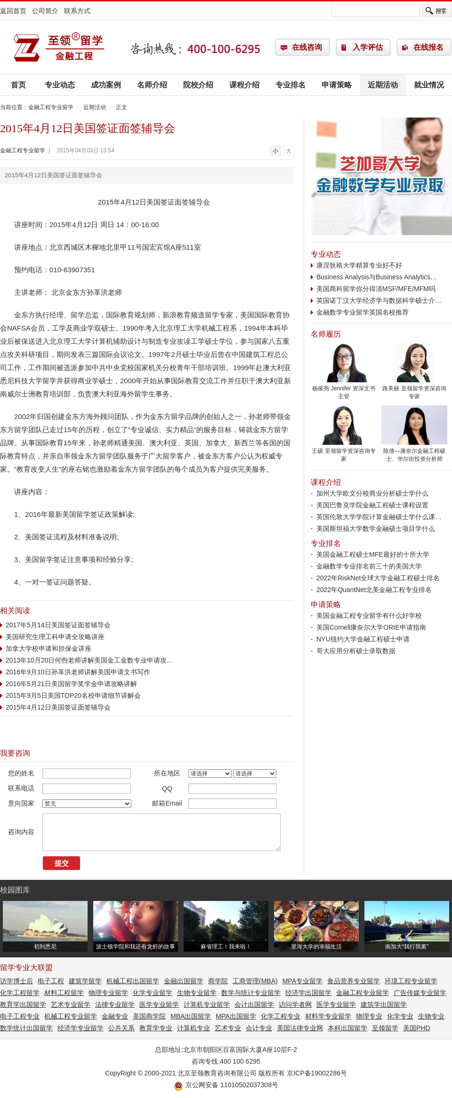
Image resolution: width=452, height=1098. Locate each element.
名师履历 (326, 334)
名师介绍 (152, 85)
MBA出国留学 (190, 1016)
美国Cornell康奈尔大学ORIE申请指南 (371, 627)
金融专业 (115, 1016)
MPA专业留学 (302, 981)
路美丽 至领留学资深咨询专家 (414, 389)
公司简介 (45, 11)
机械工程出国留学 (132, 981)
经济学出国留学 (308, 992)
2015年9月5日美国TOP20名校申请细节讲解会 (73, 695)
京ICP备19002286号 (317, 1073)
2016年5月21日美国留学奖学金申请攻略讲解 (71, 683)
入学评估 (368, 47)
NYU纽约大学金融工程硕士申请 (363, 639)
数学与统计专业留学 (251, 992)
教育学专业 (155, 1028)
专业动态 (60, 85)
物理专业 (369, 1016)
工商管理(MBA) (255, 981)
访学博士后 (16, 981)
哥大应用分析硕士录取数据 (356, 651)
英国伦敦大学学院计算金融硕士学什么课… (379, 517)
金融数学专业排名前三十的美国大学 (369, 566)
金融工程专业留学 (59, 47)
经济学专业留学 (80, 1028)
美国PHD (416, 1028)
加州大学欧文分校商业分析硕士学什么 (372, 493)
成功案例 (106, 85)
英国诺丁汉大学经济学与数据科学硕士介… (379, 300)
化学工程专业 (280, 1016)
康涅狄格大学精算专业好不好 (359, 265)
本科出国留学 (347, 1028)
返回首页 (13, 11)
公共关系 (121, 1028)
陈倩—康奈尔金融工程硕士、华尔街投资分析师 (414, 452)
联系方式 (77, 11)
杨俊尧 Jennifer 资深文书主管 (344, 389)
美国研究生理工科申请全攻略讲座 (55, 636)
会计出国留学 (254, 1004)
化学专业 (400, 1016)
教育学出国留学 (23, 1004)
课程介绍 (244, 85)
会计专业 (259, 1028)
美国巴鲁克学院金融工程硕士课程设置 (372, 505)
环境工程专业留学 (411, 981)
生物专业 (431, 1016)
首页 (18, 85)
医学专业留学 (159, 1004)
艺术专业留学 (70, 1004)
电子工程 (51, 981)
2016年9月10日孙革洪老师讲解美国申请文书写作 (78, 672)
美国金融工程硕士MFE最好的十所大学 (372, 554)
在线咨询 (307, 47)
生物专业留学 (197, 992)
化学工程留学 (20, 992)
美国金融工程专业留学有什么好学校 (369, 615)
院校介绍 (198, 85)
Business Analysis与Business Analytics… (376, 277)
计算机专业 (193, 1028)
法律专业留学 (115, 1004)
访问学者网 (295, 1004)
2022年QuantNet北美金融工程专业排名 (374, 589)
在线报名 (428, 47)
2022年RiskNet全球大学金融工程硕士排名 (378, 578)
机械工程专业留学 (70, 1016)
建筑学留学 (85, 981)
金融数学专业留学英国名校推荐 (362, 312)
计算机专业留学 (207, 1004)
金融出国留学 (183, 981)
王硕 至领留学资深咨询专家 (344, 452)
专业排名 (290, 85)
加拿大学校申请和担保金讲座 (48, 648)
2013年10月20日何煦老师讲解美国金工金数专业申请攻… (89, 660)
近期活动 (383, 85)
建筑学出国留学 (384, 1004)
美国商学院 (149, 1016)
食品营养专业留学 (353, 981)
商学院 (218, 981)
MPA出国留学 (236, 1016)
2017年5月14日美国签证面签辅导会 (58, 625)
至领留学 (385, 1028)
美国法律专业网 (300, 1028)
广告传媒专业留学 (420, 992)
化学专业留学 (152, 992)
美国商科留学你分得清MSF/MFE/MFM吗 (376, 288)
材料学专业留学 (328, 1016)
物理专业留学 (108, 992)
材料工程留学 (64, 992)
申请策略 (337, 85)
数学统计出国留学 (26, 1028)
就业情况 (429, 85)
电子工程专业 (20, 1016)
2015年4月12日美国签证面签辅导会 (58, 707)
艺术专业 (228, 1028)
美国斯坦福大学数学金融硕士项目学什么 (375, 528)
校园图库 (15, 890)
